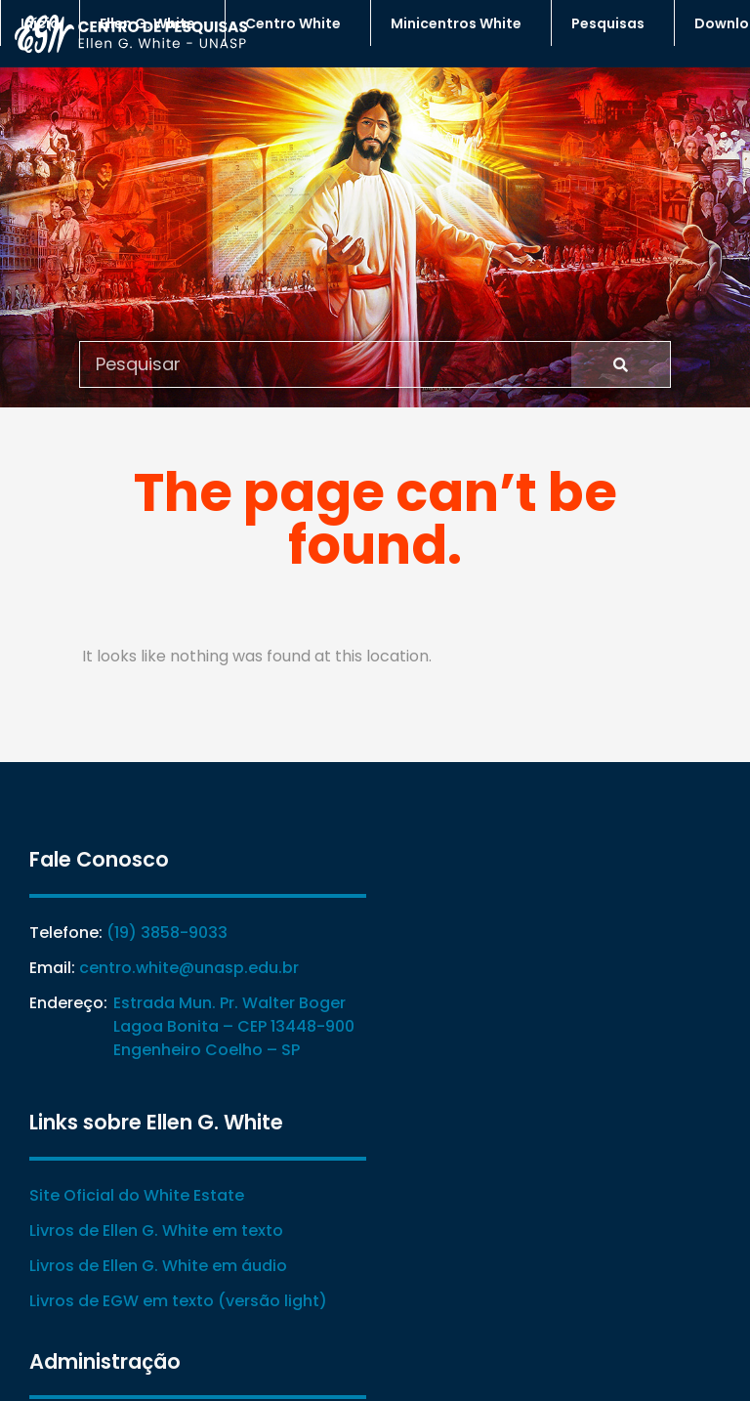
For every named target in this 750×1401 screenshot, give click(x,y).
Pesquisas (612, 23)
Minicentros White (461, 23)
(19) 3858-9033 (167, 932)
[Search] (620, 364)
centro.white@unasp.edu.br (189, 967)
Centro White (298, 23)
